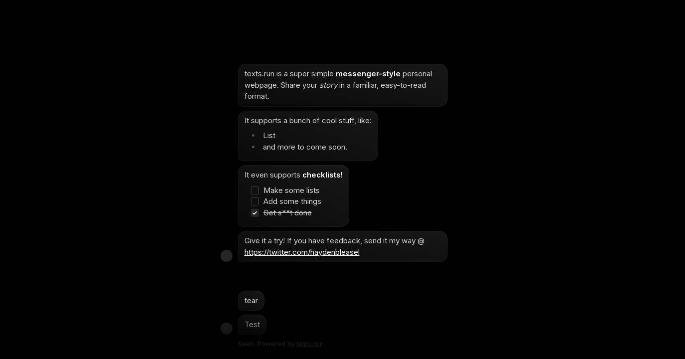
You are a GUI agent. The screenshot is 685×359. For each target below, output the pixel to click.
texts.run (310, 344)
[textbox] (343, 199)
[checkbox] (289, 190)
